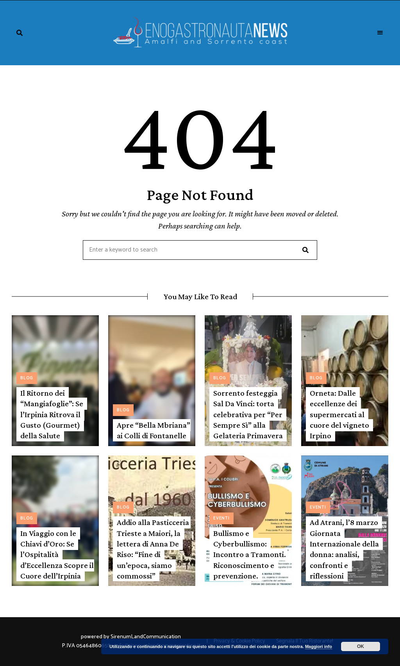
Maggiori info (318, 646)
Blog (26, 378)
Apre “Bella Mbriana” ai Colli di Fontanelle (153, 430)
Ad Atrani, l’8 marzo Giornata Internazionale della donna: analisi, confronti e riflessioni (344, 549)
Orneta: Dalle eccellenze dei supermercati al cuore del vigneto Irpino (339, 414)
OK (360, 646)
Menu (380, 33)
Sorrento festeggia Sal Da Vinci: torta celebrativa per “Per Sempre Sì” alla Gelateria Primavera (248, 414)
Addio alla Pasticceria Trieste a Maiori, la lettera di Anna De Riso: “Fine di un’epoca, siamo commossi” (153, 549)
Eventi (221, 518)
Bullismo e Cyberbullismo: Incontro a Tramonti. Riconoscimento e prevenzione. (249, 554)
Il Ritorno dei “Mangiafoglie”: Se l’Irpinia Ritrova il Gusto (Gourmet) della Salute (51, 414)
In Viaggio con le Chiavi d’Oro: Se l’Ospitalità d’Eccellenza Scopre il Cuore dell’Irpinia (57, 554)
